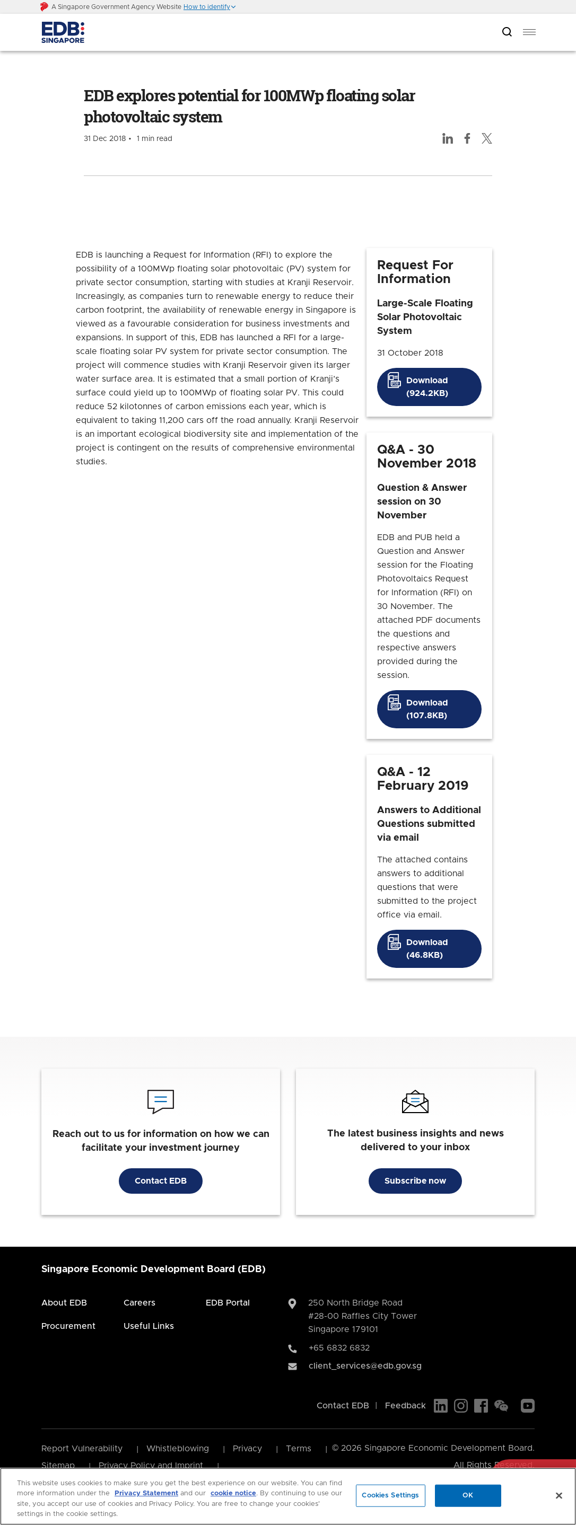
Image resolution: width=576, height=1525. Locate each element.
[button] (210, 7)
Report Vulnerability (82, 1448)
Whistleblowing (177, 1448)
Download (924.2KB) (427, 387)
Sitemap (58, 1465)
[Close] (559, 1495)
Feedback (405, 1405)
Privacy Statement (146, 1493)
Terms (298, 1448)
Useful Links (149, 1326)
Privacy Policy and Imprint (151, 1465)
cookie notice (233, 1493)
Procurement (68, 1326)
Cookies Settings (390, 1495)
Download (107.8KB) (427, 709)
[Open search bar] (507, 32)
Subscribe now (415, 1181)
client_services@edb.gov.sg (365, 1366)
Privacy (247, 1448)
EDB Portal (228, 1303)
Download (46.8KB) (427, 948)
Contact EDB (161, 1181)
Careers (139, 1303)
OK (467, 1495)
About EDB (64, 1303)
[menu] (529, 32)
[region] (288, 1496)
